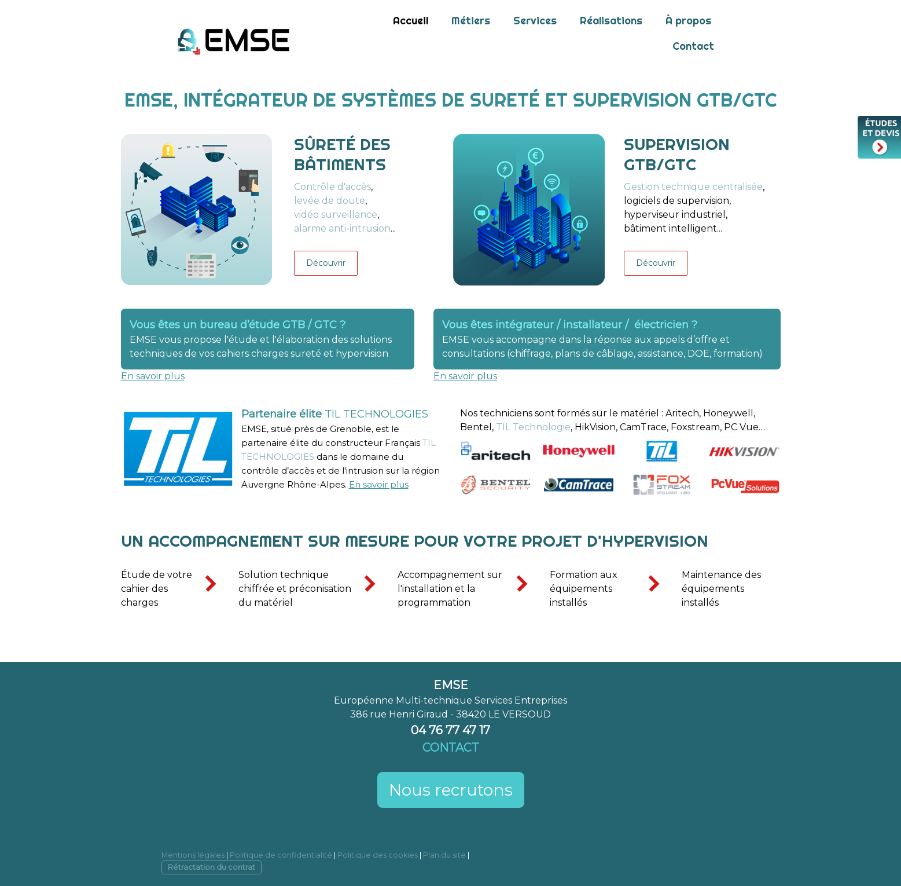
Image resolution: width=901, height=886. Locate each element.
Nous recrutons (451, 790)
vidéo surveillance (335, 214)
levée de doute (329, 200)
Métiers (470, 20)
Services (535, 20)
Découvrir (325, 263)
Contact (693, 46)
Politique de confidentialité (281, 855)
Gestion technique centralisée (693, 186)
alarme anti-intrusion (342, 228)
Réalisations (611, 20)
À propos (688, 20)
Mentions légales (193, 855)
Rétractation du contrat (211, 867)
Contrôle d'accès (332, 186)
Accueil (410, 20)
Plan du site (444, 855)
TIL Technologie (533, 427)
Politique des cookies (377, 855)
